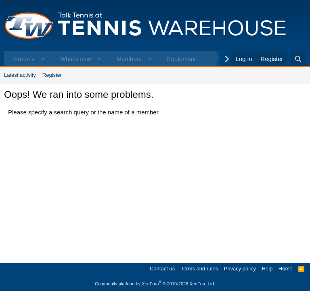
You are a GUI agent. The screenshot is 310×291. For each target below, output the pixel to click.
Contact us (162, 269)
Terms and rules (199, 269)
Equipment (181, 58)
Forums (24, 58)
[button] (43, 58)
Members (129, 58)
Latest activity (20, 75)
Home (286, 269)
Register (52, 75)
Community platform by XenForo (155, 283)
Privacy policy (240, 269)
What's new (75, 58)
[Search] (298, 58)
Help (267, 269)
